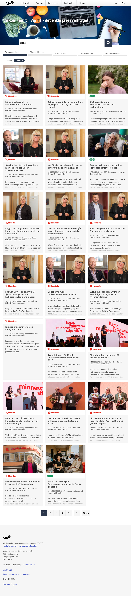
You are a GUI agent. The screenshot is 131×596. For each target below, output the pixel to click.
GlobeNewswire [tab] (86, 53)
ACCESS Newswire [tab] (113, 53)
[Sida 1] (44, 513)
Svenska (6, 584)
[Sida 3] (56, 513)
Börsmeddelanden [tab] (37, 52)
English (14, 584)
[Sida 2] (50, 513)
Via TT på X (7, 570)
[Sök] (62, 43)
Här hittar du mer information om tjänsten (20, 546)
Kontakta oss (30, 565)
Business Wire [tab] (61, 53)
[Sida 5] (69, 513)
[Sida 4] (62, 513)
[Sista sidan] (86, 513)
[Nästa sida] (77, 513)
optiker (19, 60)
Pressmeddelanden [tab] (13, 52)
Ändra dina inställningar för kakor (16, 575)
